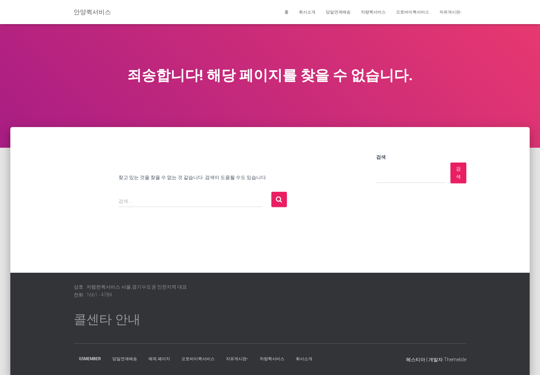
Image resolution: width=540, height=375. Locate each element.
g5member (90, 358)
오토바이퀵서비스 (412, 12)
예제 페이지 (159, 358)
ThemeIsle (455, 359)
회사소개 (307, 12)
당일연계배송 (338, 12)
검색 (381, 157)
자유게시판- (450, 12)
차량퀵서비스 (373, 12)
